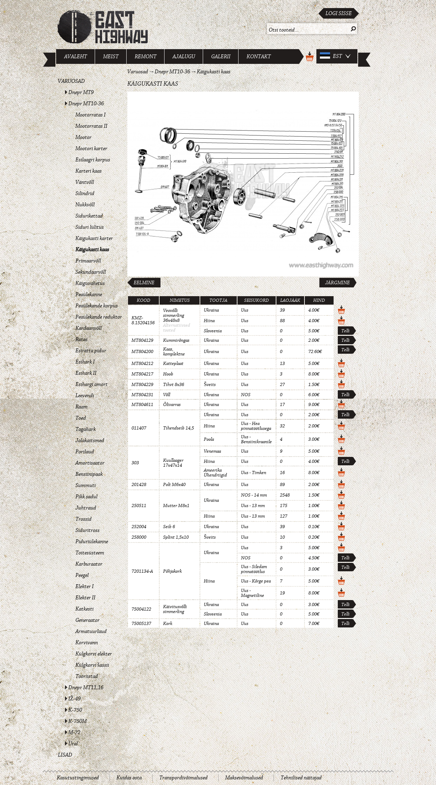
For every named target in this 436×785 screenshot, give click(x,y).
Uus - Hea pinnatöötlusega (256, 426)
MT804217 (142, 374)
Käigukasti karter (94, 238)
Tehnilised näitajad (301, 777)
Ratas (81, 339)
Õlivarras (172, 404)
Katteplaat (173, 363)
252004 (139, 527)
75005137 (141, 623)
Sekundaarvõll (90, 272)
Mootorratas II (91, 126)
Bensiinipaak (89, 474)
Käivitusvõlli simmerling (175, 609)
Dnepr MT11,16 (85, 687)
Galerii (220, 56)
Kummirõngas (176, 340)
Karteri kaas (88, 171)
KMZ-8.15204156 (143, 320)
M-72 (74, 732)
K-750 (75, 710)
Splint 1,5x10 (176, 537)
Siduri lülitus (89, 227)
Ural (73, 743)
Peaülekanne (88, 294)
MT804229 (142, 384)
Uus (244, 310)
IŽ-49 (74, 699)
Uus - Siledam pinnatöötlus (254, 569)
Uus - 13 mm (253, 505)
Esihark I (85, 362)
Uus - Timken (253, 472)
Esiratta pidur (90, 350)
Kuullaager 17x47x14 (173, 463)
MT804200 (142, 351)
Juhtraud (85, 508)
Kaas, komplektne (174, 351)
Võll (166, 395)
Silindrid (84, 193)
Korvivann (86, 642)
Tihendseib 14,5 (178, 428)
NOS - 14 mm (254, 495)
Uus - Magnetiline (252, 593)
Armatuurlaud (91, 631)
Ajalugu (184, 56)
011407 (139, 428)
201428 (139, 484)
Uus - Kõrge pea (256, 581)
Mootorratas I (90, 115)
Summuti (85, 485)
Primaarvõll (88, 261)
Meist (111, 56)
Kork (167, 623)
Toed (80, 418)
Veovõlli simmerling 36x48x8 (173, 315)
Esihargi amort (91, 384)
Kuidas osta (129, 777)
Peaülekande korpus (96, 305)
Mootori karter (91, 148)
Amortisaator (90, 463)
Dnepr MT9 (81, 92)
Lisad (65, 755)
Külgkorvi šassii (92, 665)
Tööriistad (86, 676)
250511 (139, 505)
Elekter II (85, 597)
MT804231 (142, 395)
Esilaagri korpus (92, 160)
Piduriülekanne (91, 541)
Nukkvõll (85, 204)
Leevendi (84, 395)
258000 (139, 537)
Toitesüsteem (89, 553)
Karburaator (88, 564)
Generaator (87, 620)
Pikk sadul (86, 496)
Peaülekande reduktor (98, 317)
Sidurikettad (89, 216)
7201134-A (142, 571)
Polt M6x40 (174, 484)
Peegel (82, 575)
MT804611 (142, 404)
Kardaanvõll (88, 328)
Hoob (168, 374)
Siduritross (87, 530)
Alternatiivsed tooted (176, 327)
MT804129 (142, 340)
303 (135, 463)
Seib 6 (169, 527)
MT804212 (142, 363)
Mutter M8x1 (176, 505)
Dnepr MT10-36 (86, 103)
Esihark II (85, 373)
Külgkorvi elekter (93, 654)
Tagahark (85, 429)
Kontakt (259, 56)
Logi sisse (339, 13)
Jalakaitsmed (89, 440)
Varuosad (71, 81)
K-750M (77, 721)
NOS (245, 395)
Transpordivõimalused (183, 777)
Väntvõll (84, 182)
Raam (81, 407)
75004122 (141, 609)
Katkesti (84, 609)
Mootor (83, 137)
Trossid (83, 519)
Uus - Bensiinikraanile (256, 439)
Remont (145, 56)
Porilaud (84, 451)
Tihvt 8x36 (173, 384)
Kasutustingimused (78, 777)
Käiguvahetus (90, 283)
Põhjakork (172, 571)
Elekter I (84, 586)
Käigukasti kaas (92, 249)
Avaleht (75, 56)
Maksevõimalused (244, 777)
